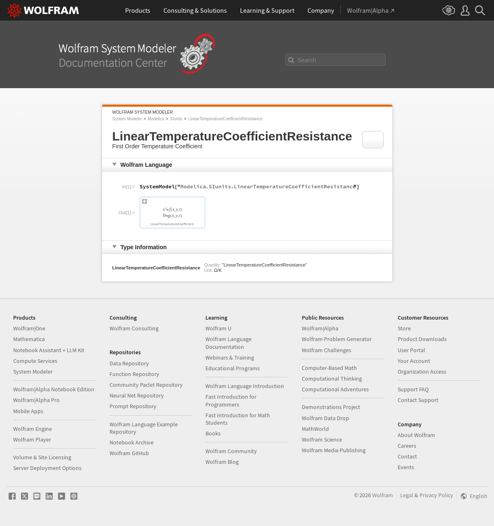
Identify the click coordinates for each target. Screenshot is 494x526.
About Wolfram (416, 435)
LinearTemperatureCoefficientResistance (225, 119)
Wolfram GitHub (129, 453)
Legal (406, 495)
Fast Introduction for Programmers (230, 400)
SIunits (176, 119)
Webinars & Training (229, 357)
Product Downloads (422, 339)
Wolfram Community (231, 451)
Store (404, 328)
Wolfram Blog (222, 461)
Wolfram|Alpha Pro (36, 400)
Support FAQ (413, 389)
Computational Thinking (332, 378)
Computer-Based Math (329, 368)
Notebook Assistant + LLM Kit (48, 350)
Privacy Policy (436, 495)
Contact (407, 456)
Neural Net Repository (137, 395)
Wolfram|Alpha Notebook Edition (53, 389)
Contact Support (418, 400)
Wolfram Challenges (326, 350)
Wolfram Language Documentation (228, 342)
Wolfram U (218, 328)
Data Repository (129, 363)
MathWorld (315, 428)
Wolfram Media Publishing (334, 450)
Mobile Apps (28, 411)
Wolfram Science (322, 439)
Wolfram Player (32, 439)
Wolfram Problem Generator (337, 339)
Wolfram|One (29, 328)
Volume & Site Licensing (42, 457)
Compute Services (35, 361)
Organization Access (422, 371)
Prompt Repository (133, 406)
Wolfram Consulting (134, 328)
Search (307, 60)
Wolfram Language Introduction (244, 386)
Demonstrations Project (331, 407)
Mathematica (29, 339)
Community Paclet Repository (146, 384)
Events (406, 467)
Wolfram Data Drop (325, 418)
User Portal (411, 350)
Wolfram (382, 495)
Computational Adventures (335, 389)
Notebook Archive (132, 442)
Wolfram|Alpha (320, 328)
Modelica (156, 119)
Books (213, 433)
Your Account (414, 361)
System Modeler (127, 119)
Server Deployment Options (47, 468)
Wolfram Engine (32, 428)
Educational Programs (232, 368)
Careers (407, 445)
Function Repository (134, 374)
